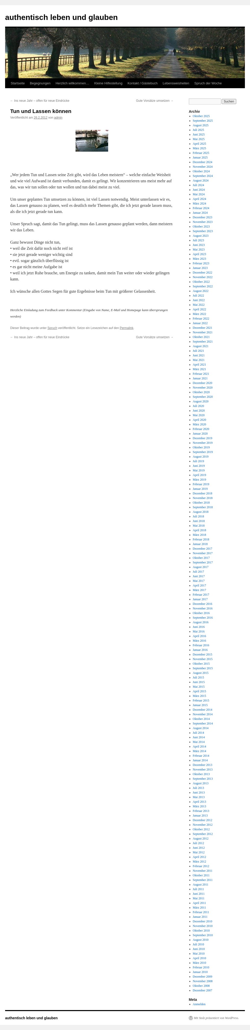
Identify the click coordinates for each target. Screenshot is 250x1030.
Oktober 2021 (201, 337)
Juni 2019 (199, 466)
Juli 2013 (198, 788)
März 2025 (199, 148)
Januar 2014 (200, 760)
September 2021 (203, 341)
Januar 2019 (200, 489)
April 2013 (199, 801)
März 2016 (199, 640)
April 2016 (199, 636)
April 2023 (199, 254)
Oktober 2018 (201, 502)
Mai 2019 (199, 470)
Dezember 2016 (202, 604)
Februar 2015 (201, 700)
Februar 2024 (201, 208)
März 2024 (199, 203)
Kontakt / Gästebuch (143, 83)
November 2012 (203, 825)
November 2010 (203, 926)
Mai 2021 (199, 360)
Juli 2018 (198, 516)
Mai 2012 (199, 852)
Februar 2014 (201, 755)
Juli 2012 (198, 843)
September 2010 (203, 935)
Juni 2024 (199, 189)
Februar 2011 (201, 912)
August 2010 (201, 940)
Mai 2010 (199, 953)
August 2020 (201, 401)
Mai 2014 (199, 742)
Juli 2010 (198, 944)
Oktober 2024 (201, 171)
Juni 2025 (199, 134)
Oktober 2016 (201, 613)
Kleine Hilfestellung (108, 83)
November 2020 (203, 387)
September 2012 (203, 834)
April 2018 (199, 530)
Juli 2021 (198, 351)
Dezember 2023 (202, 217)
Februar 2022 (201, 318)
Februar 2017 (201, 594)
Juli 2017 (198, 571)
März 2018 (199, 535)
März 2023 (199, 259)
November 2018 (203, 498)
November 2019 (203, 443)
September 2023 (203, 231)
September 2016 (203, 617)
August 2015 (201, 673)
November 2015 (203, 659)
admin (58, 117)
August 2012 (201, 838)
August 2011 (200, 884)
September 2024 (203, 176)
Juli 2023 (198, 240)
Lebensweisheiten (176, 83)
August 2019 (201, 456)
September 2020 (203, 397)
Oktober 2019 (201, 447)
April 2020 (199, 420)
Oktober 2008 (201, 986)
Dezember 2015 (202, 654)
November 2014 (203, 714)
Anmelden (199, 1004)
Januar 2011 (200, 917)
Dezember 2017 (202, 548)
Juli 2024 (198, 185)
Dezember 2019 (202, 438)
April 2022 (199, 309)
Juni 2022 (199, 300)
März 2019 (199, 479)
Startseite (18, 83)
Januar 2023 (200, 268)
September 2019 (203, 452)
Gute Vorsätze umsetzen (154, 101)
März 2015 (199, 696)
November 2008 (203, 981)
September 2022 (203, 286)
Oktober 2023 (201, 226)
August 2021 (201, 346)
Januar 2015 (200, 705)
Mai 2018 (199, 525)
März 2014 (199, 751)
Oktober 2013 (201, 774)
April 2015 (199, 691)
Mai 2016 (199, 631)
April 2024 (199, 199)
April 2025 (199, 143)
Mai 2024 (199, 194)
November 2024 (203, 166)
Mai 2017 (199, 581)
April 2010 (199, 958)
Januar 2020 (200, 433)
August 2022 (201, 291)
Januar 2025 (200, 157)
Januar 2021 (200, 378)
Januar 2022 (200, 323)
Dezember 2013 (202, 765)
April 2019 (199, 475)
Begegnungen (40, 83)
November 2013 (203, 769)
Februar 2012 (201, 866)
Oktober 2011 (201, 875)
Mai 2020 (199, 415)
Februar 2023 (201, 263)
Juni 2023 (199, 245)
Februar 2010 (201, 967)
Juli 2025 (198, 130)
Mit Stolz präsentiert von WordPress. (216, 1018)
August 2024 (201, 180)
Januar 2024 (200, 212)
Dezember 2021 (202, 328)
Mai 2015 (199, 686)
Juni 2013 (199, 792)
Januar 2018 (200, 544)
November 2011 (202, 871)
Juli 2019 (198, 461)
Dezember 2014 (202, 709)
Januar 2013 (200, 815)
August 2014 (201, 728)
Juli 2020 (198, 406)
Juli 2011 (198, 889)
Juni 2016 (199, 627)
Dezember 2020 (202, 383)
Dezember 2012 (202, 820)
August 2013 (201, 783)
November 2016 (203, 608)
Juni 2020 (199, 410)
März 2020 (199, 424)
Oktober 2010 (201, 930)
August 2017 (201, 567)
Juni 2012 (199, 848)
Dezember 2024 (202, 162)
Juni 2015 (199, 682)
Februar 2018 (201, 539)
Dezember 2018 (202, 493)
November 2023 (203, 222)
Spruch (52, 328)
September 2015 (203, 668)
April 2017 (199, 585)
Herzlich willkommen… (72, 83)
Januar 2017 (200, 599)
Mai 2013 (199, 797)
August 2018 (201, 512)
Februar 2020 (201, 429)
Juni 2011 (199, 894)
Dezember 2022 (202, 272)
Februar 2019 (201, 484)
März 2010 (199, 963)
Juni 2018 (199, 521)
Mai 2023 (199, 249)
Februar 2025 (201, 153)
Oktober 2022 (201, 282)
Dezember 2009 (202, 976)
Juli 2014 (198, 732)
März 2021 (199, 369)
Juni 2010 (199, 949)
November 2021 (203, 332)
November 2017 (203, 553)
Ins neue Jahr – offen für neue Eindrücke (39, 101)
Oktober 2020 (201, 392)
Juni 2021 (199, 355)
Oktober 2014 (201, 719)
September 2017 (203, 562)
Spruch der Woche (208, 83)
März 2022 (199, 314)
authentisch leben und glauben (61, 17)
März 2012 (199, 861)
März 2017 (199, 590)
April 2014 (199, 746)
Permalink (126, 328)
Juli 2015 (198, 677)
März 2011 (199, 907)
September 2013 (203, 778)
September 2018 (203, 507)
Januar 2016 (200, 650)
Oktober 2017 (201, 558)
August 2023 (201, 235)
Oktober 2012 (201, 829)
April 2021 (199, 364)
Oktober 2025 (201, 116)
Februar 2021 (201, 374)
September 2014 (203, 723)
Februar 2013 (201, 811)
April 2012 (199, 857)
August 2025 (201, 125)
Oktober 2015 (201, 663)
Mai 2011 (199, 898)
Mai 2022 (199, 305)
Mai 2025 (199, 139)
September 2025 (203, 120)
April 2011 (199, 903)
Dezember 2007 (202, 990)
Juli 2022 (198, 295)
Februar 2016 (201, 645)
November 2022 (203, 277)
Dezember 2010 (202, 921)
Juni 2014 (199, 737)
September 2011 (203, 880)
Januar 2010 (200, 972)
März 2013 (199, 806)
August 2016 (201, 622)
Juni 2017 (199, 576)
